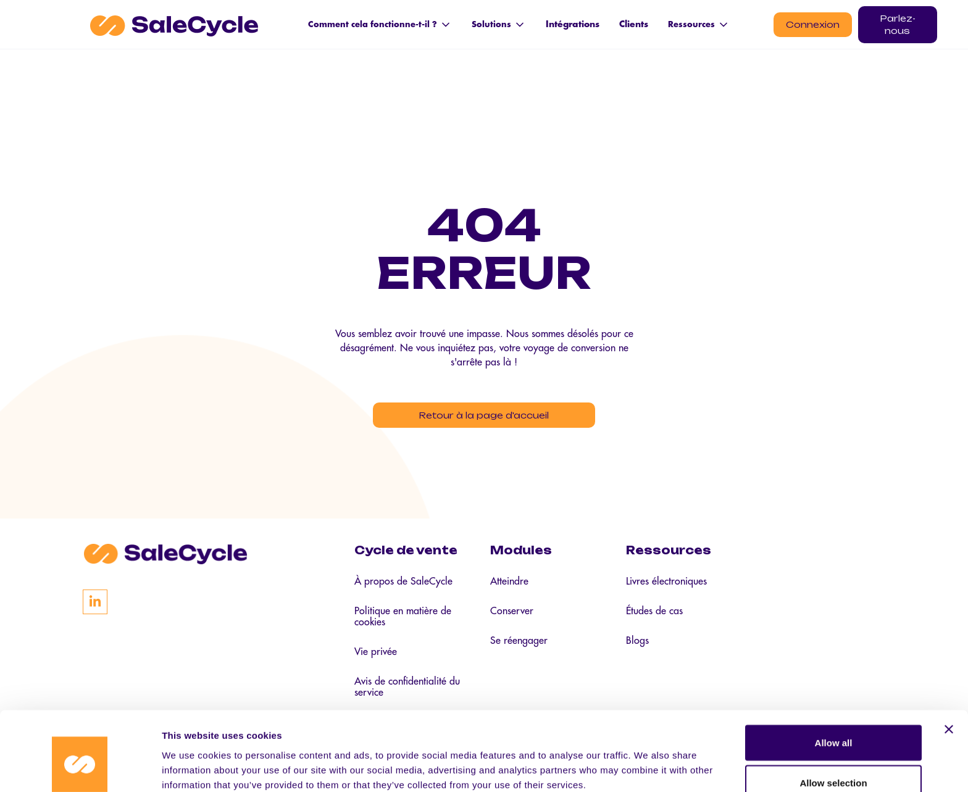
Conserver (511, 614)
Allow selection (833, 719)
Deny (833, 759)
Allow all (834, 678)
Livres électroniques (666, 584)
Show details (648, 760)
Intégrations (572, 24)
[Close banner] (949, 665)
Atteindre (509, 584)
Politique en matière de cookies (402, 619)
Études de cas (654, 614)
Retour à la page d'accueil (484, 416)
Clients (633, 24)
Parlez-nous (898, 24)
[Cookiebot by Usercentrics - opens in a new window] (80, 768)
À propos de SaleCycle (403, 584)
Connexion (813, 24)
